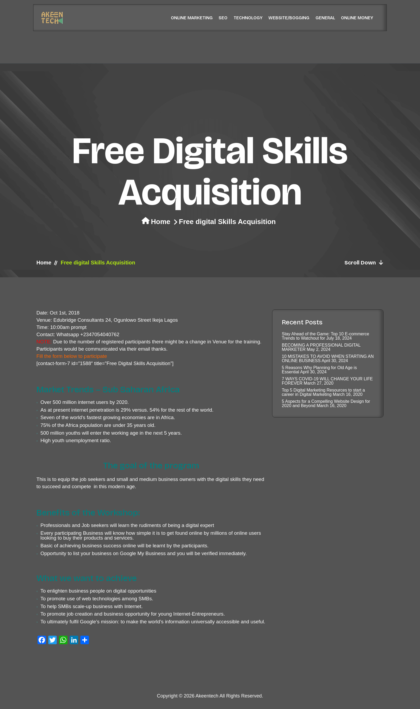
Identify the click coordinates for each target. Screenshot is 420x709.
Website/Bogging (288, 17)
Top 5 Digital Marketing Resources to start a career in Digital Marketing (323, 392)
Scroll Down (364, 262)
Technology (248, 17)
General (325, 17)
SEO (223, 17)
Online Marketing (192, 17)
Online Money (357, 17)
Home (160, 222)
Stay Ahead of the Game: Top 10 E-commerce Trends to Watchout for (325, 336)
